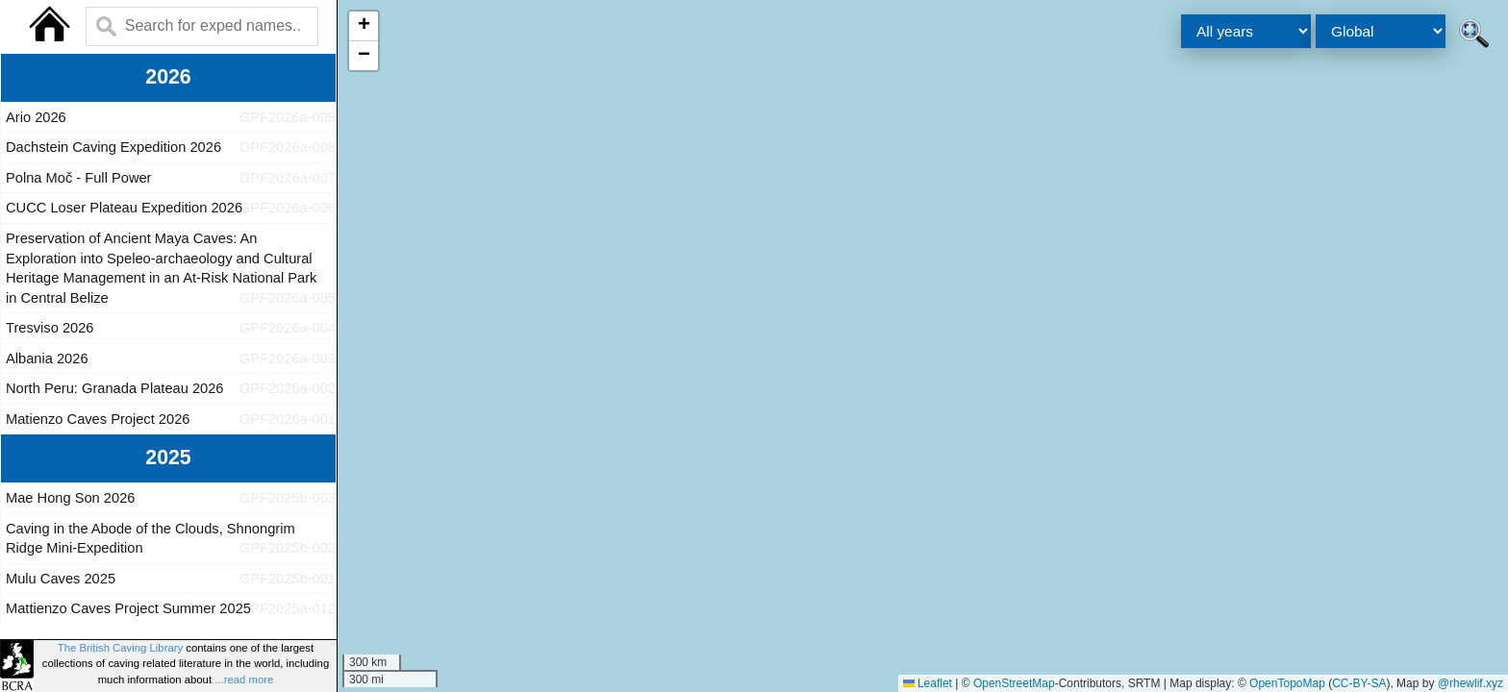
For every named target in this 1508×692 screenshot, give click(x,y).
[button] (363, 26)
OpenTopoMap (1287, 683)
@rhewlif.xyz (1470, 683)
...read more (243, 679)
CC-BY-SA (1359, 683)
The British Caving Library (120, 648)
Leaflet (927, 683)
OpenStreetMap (1014, 683)
